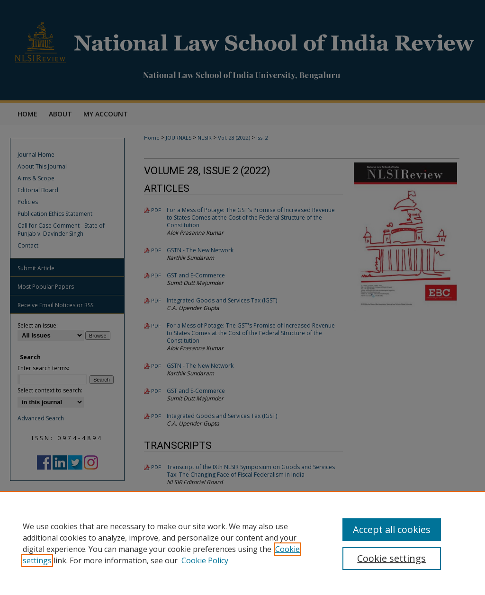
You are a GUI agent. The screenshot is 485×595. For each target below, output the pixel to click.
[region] (242, 543)
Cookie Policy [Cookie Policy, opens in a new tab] (204, 560)
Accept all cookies (392, 529)
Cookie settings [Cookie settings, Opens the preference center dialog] (391, 558)
